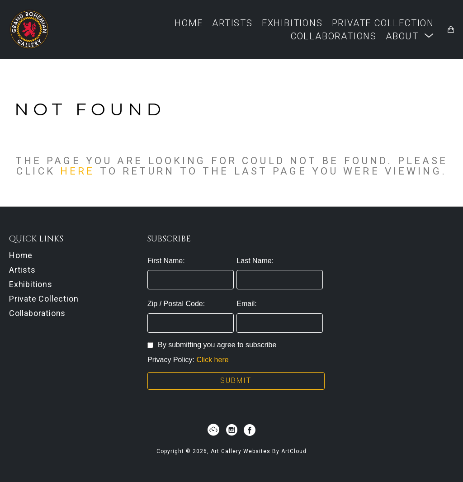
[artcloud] (213, 430)
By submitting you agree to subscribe (211, 345)
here (77, 171)
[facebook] (249, 430)
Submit (235, 380)
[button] (410, 36)
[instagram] (231, 430)
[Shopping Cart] (451, 29)
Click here (213, 360)
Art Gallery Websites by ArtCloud (259, 451)
